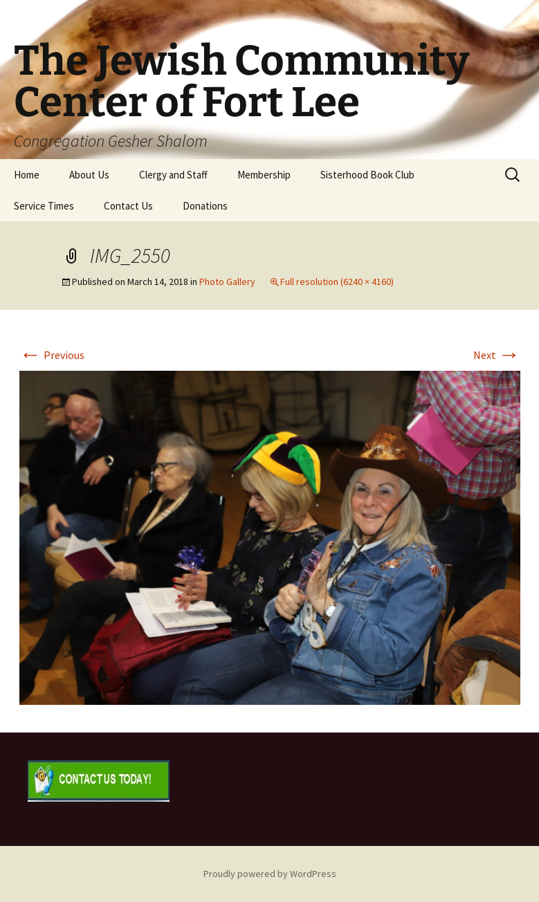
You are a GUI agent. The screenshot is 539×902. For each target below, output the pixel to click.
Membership (264, 174)
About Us (89, 174)
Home (26, 174)
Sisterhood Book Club (367, 174)
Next (496, 355)
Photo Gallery (227, 281)
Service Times (44, 205)
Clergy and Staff (173, 174)
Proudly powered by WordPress (269, 873)
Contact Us (128, 205)
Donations (205, 205)
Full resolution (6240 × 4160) (337, 281)
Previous (51, 355)
